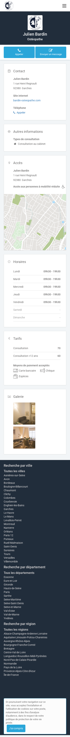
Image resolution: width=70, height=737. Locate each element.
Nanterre (9, 527)
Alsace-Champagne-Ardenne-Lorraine (25, 633)
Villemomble (11, 561)
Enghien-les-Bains (14, 505)
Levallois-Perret (13, 520)
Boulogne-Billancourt (16, 486)
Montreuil (9, 524)
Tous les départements (19, 573)
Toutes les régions (16, 629)
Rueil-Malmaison (13, 542)
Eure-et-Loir (10, 580)
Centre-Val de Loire (15, 652)
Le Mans (9, 516)
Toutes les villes (14, 471)
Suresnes (9, 550)
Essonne (9, 577)
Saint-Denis (10, 546)
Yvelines (8, 618)
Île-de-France (11, 674)
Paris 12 (8, 535)
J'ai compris (16, 728)
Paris (7, 592)
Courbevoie (10, 501)
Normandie (10, 663)
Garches (8, 509)
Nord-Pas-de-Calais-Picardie (20, 659)
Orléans (8, 531)
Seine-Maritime (12, 599)
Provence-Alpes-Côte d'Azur (19, 671)
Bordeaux (9, 482)
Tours (7, 554)
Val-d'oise (9, 610)
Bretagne (9, 648)
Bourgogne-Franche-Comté (19, 644)
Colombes (9, 497)
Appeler (19, 112)
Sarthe (7, 595)
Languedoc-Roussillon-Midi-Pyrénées (25, 656)
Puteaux (8, 539)
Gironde (8, 584)
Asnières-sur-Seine (14, 475)
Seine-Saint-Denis (14, 603)
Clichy (7, 494)
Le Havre (9, 512)
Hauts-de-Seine (12, 588)
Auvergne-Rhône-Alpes (17, 641)
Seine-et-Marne (12, 607)
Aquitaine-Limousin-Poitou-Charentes (25, 637)
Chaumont (10, 490)
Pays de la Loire (13, 667)
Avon (7, 479)
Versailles (9, 557)
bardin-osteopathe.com (27, 100)
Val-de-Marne (11, 614)
